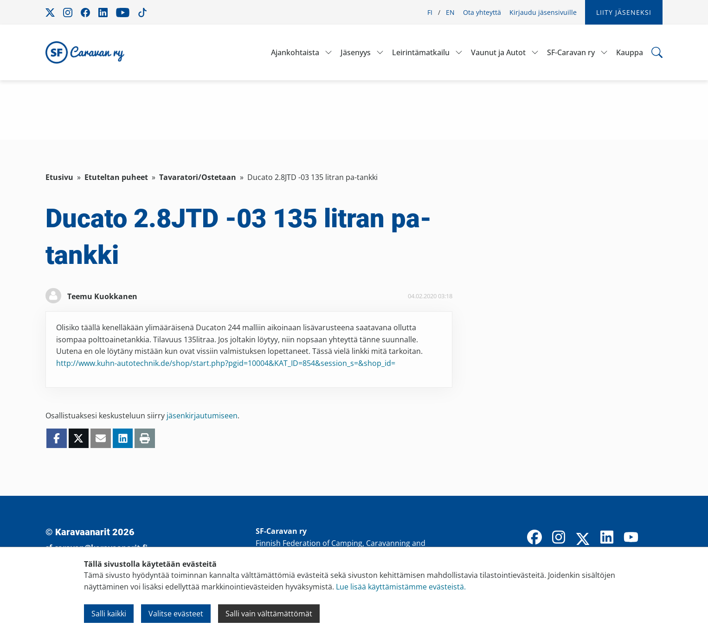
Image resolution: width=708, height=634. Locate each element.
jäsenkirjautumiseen (202, 415)
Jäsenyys (356, 52)
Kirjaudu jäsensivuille (543, 12)
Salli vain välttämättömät (268, 613)
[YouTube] (631, 538)
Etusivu (59, 177)
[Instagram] (558, 538)
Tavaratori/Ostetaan (197, 177)
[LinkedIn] (606, 538)
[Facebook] (534, 538)
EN (450, 12)
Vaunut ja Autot (498, 52)
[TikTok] (655, 538)
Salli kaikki (108, 613)
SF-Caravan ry (571, 52)
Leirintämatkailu (421, 52)
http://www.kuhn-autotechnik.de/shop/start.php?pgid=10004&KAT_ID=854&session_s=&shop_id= (225, 363)
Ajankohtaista (295, 52)
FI (429, 12)
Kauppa (629, 52)
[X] (582, 539)
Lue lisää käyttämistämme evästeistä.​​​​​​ (401, 587)
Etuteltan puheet (116, 177)
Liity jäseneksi (623, 12)
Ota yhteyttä (482, 12)
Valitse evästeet (175, 613)
